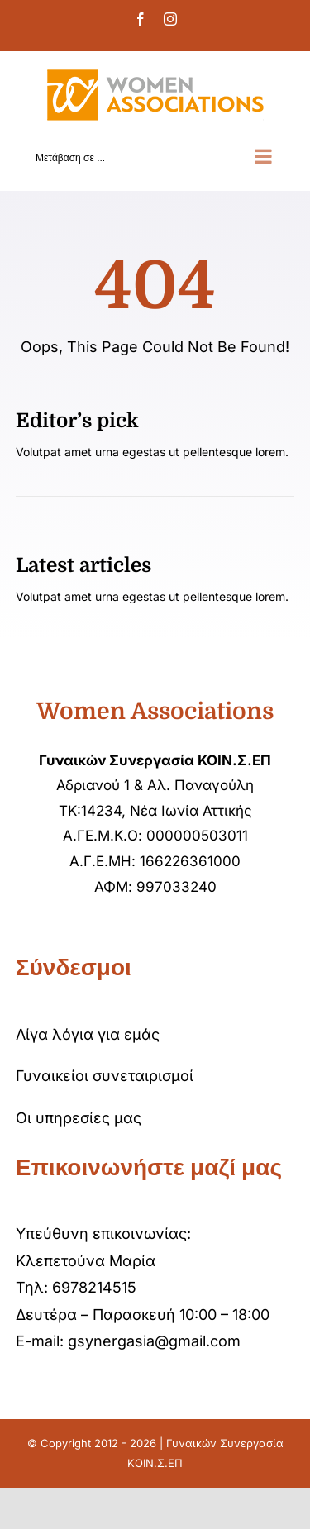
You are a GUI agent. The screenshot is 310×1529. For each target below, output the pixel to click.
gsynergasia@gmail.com (154, 1341)
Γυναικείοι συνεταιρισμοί (104, 1075)
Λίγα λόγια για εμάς (88, 1034)
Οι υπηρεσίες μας (78, 1118)
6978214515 (94, 1287)
